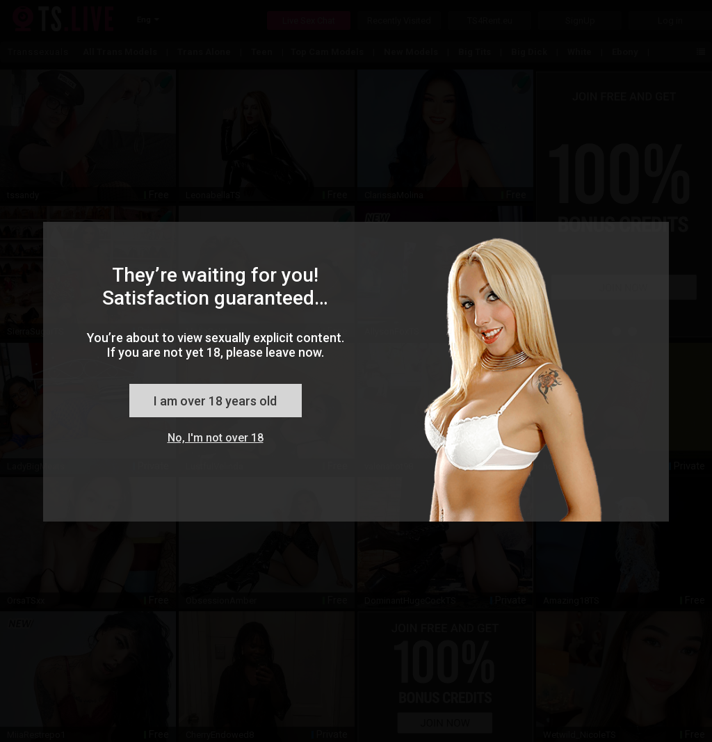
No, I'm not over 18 (216, 437)
